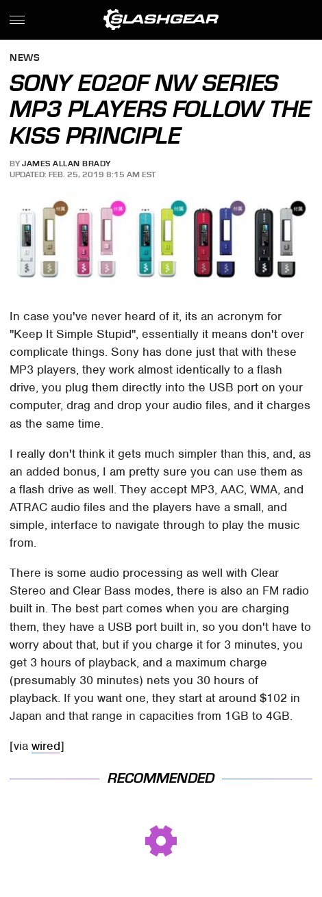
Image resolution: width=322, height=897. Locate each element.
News (25, 58)
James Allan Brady (66, 163)
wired (46, 745)
